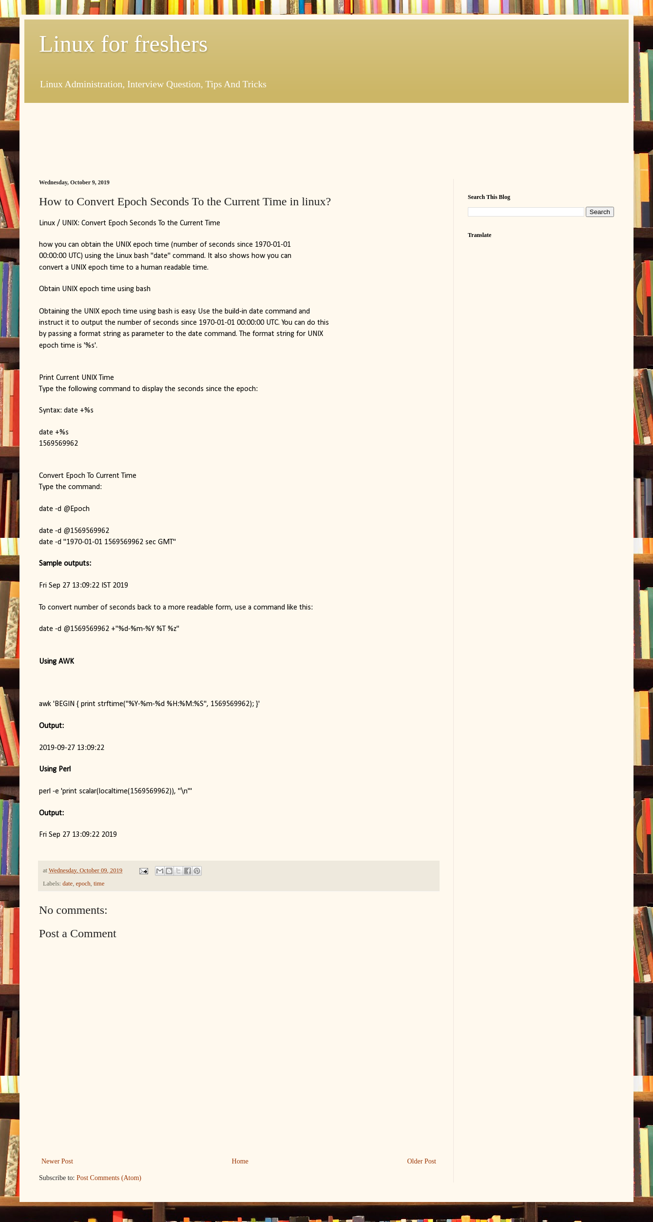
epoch (83, 883)
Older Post (422, 1161)
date (67, 883)
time (99, 883)
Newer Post (57, 1161)
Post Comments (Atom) (109, 1178)
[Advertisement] (216, 139)
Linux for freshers (123, 44)
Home (240, 1161)
